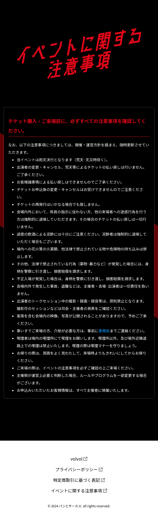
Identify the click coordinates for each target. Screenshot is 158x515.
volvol (79, 459)
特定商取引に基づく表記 (79, 480)
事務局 (104, 330)
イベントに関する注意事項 (79, 490)
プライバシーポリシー (79, 469)
